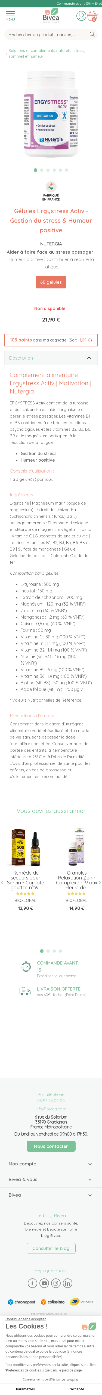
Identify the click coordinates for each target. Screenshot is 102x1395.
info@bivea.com (51, 1109)
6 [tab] (66, 170)
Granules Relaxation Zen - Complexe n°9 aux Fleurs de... (76, 880)
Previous (4, 882)
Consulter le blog (51, 1248)
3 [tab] (48, 170)
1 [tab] (35, 170)
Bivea (51, 15)
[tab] (51, 358)
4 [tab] (54, 170)
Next (97, 882)
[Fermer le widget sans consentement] (25, 1319)
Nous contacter (51, 1146)
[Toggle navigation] (10, 16)
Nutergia (51, 244)
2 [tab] (42, 170)
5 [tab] (60, 170)
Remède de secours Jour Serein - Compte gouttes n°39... (25, 880)
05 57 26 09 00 (51, 1100)
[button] (51, 340)
